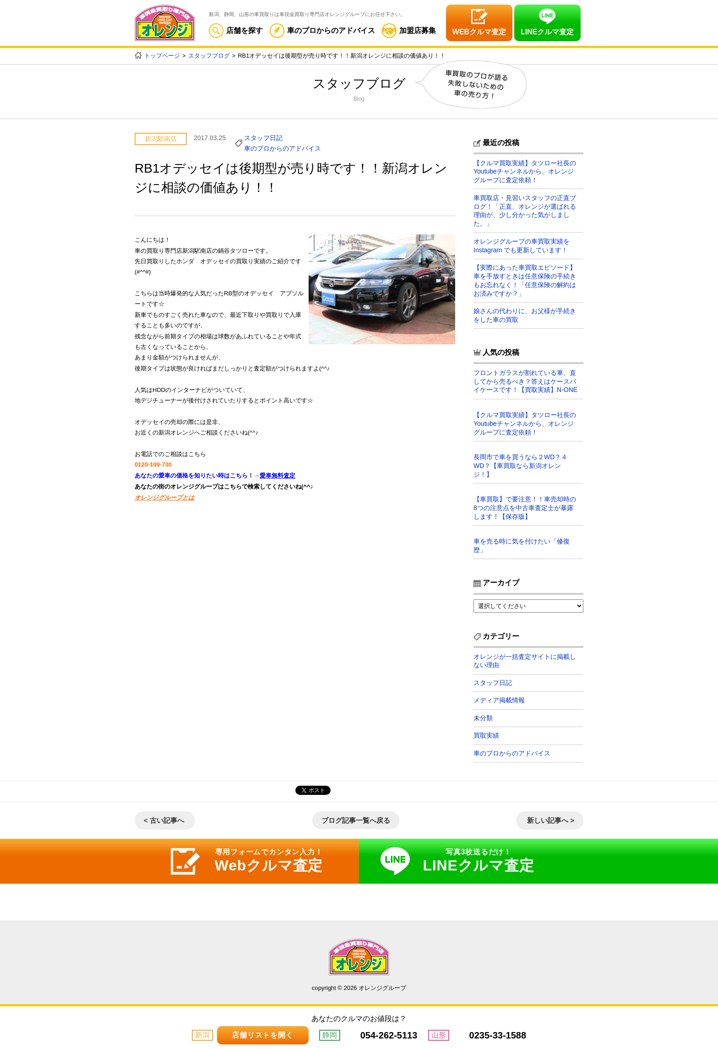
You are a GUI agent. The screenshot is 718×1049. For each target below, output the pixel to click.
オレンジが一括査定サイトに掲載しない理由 (524, 658)
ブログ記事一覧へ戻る (355, 819)
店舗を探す (236, 30)
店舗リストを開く (262, 1035)
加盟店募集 (409, 30)
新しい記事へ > (550, 819)
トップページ (162, 55)
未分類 (483, 716)
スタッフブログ (209, 55)
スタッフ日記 (263, 137)
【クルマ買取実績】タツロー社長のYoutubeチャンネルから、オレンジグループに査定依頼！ (524, 171)
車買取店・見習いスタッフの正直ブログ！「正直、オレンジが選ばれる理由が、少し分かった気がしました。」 (524, 210)
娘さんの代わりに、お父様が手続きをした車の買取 (524, 313)
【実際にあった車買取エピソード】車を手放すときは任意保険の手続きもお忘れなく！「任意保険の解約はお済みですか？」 (524, 279)
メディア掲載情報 (499, 698)
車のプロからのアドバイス (322, 30)
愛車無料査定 (277, 475)
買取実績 (486, 734)
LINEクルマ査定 (547, 32)
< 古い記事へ (164, 819)
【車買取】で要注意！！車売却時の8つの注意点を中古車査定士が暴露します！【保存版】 (524, 505)
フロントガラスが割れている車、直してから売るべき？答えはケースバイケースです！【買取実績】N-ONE (525, 379)
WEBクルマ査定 (479, 32)
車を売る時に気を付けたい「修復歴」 (521, 543)
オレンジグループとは (164, 496)
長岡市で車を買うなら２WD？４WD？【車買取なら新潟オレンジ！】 (520, 463)
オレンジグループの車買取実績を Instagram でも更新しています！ (521, 244)
